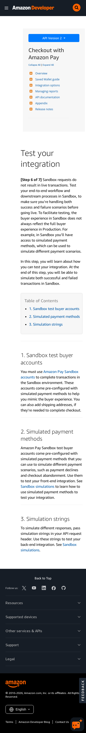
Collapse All (34, 64)
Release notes (43, 109)
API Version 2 (52, 38)
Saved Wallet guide (46, 79)
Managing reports (46, 91)
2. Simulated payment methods (54, 316)
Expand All (48, 64)
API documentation (47, 97)
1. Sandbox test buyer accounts (54, 308)
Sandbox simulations (37, 486)
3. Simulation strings (46, 324)
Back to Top (43, 578)
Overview (40, 73)
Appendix (40, 103)
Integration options (47, 85)
